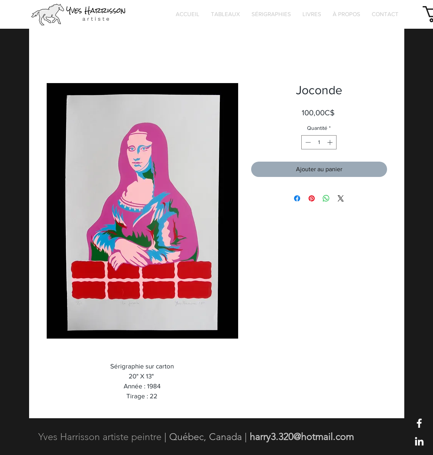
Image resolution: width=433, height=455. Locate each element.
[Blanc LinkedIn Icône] (419, 441)
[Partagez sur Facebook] (297, 198)
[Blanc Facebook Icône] (419, 423)
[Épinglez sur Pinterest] (311, 198)
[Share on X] (340, 198)
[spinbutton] (319, 142)
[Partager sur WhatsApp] (326, 198)
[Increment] (330, 142)
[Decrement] (307, 142)
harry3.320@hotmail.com (302, 436)
